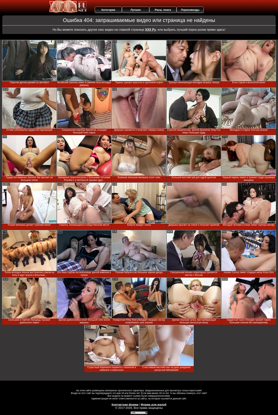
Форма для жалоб (153, 404)
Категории (108, 9)
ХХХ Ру (150, 29)
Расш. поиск (163, 9)
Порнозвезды (190, 9)
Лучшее (136, 9)
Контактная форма (125, 404)
